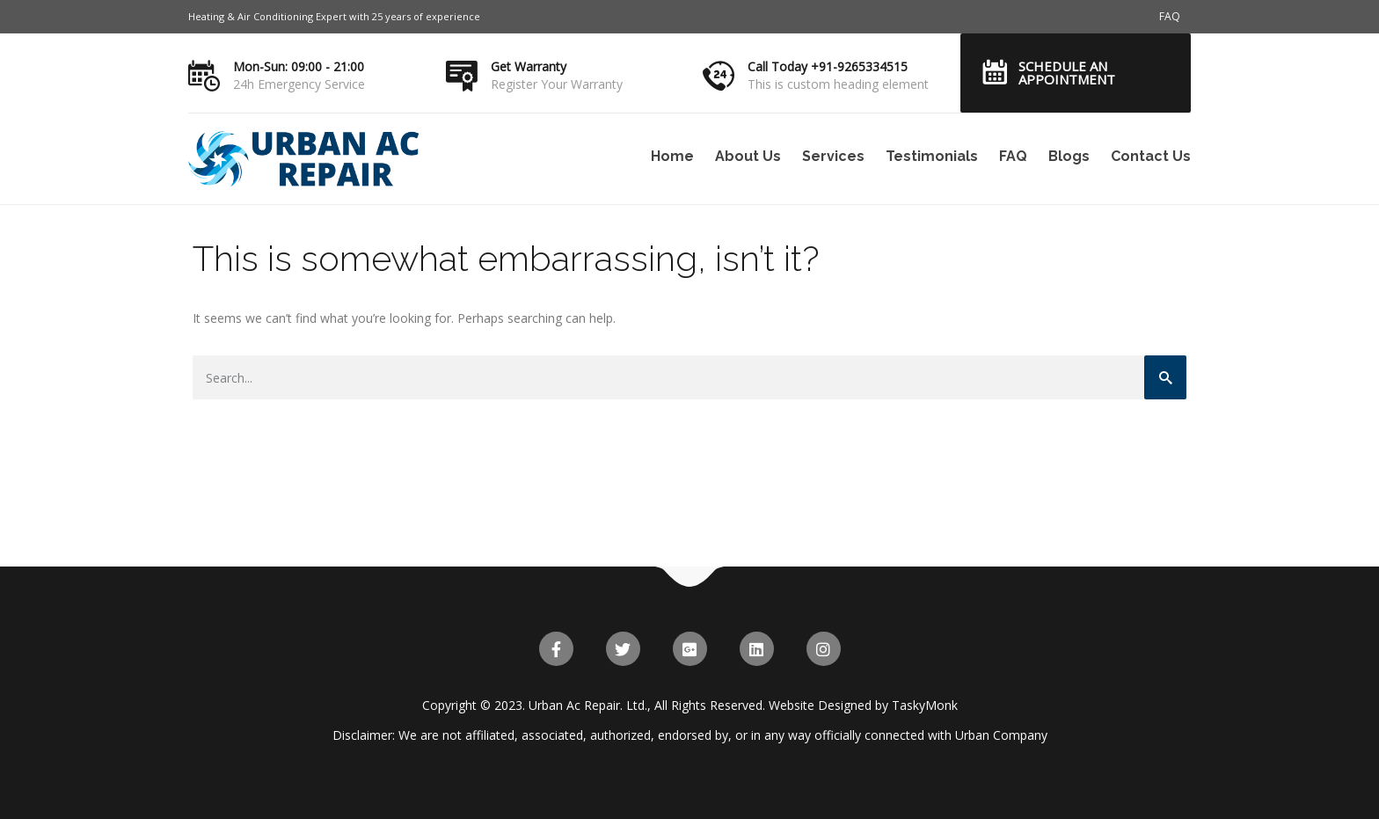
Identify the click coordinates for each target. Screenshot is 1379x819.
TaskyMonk (925, 705)
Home (672, 156)
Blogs (1069, 156)
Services (833, 156)
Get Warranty (528, 66)
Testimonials (932, 156)
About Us (748, 156)
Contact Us (1151, 156)
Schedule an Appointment (1066, 72)
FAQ (1169, 16)
